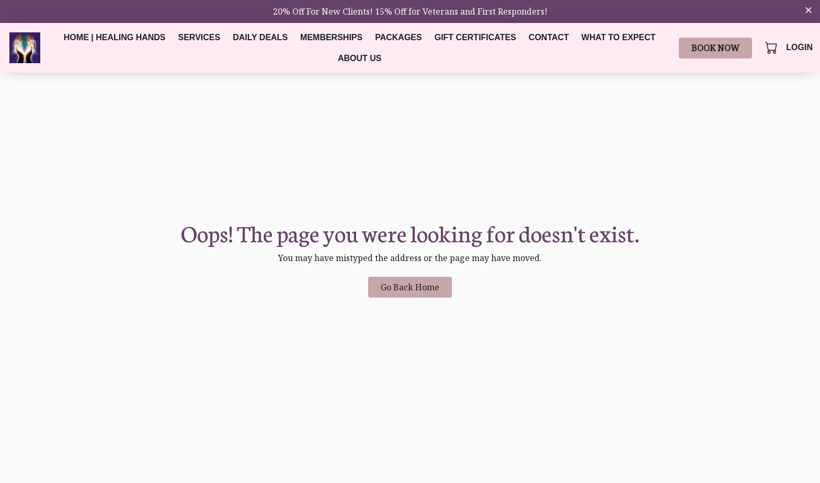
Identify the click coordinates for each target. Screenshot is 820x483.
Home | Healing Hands (115, 37)
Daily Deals (260, 37)
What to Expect (619, 37)
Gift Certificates (475, 37)
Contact (549, 37)
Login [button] (799, 47)
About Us (360, 58)
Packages (398, 37)
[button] (772, 47)
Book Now (715, 48)
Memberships (331, 37)
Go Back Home (410, 287)
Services (199, 37)
